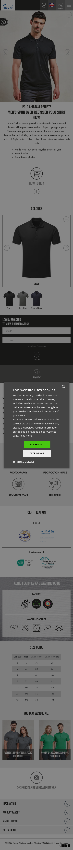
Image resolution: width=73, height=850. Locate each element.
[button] (23, 461)
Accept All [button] (37, 444)
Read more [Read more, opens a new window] (26, 435)
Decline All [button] (37, 453)
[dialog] (36, 425)
